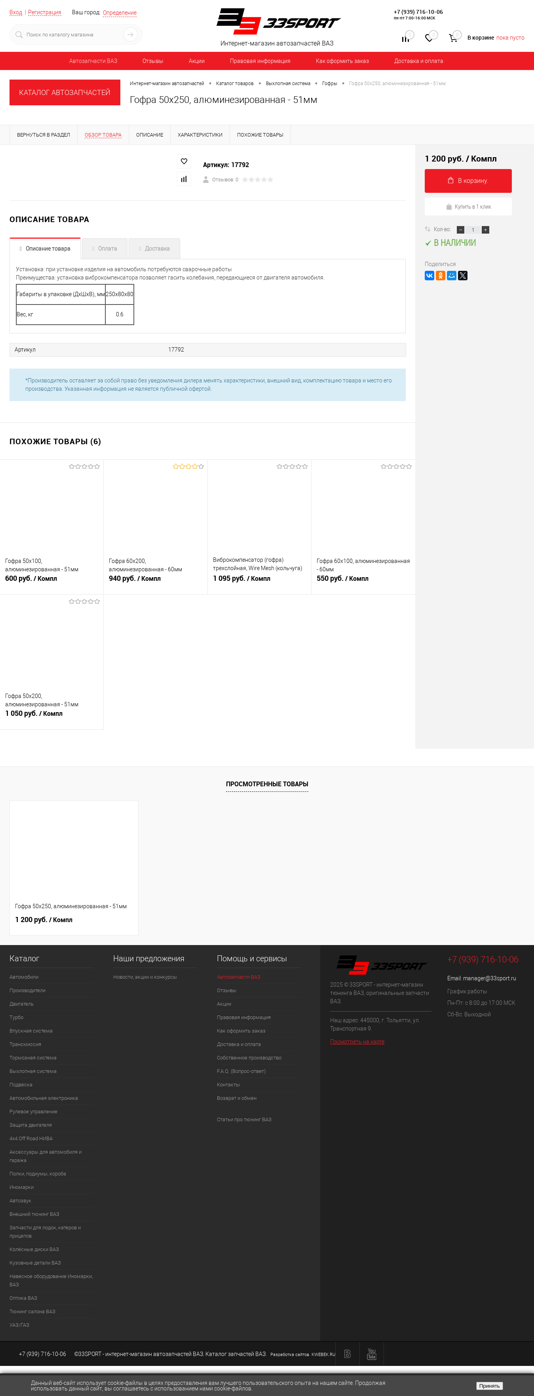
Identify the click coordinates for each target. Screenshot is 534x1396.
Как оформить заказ (342, 61)
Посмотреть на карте (357, 1041)
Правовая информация (260, 61)
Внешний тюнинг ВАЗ (34, 1214)
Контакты (228, 1085)
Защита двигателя (31, 1125)
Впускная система (31, 1031)
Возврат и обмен (237, 1098)
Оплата (107, 248)
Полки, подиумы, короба (38, 1174)
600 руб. (51, 581)
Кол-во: (443, 229)
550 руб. (363, 581)
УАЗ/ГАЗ (19, 1325)
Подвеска (21, 1085)
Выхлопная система (33, 1071)
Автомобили (24, 977)
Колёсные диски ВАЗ (34, 1249)
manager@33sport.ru (489, 978)
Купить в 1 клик (468, 206)
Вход (16, 12)
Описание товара (48, 248)
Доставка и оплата (418, 61)
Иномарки (22, 1187)
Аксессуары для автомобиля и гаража (46, 1156)
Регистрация (44, 12)
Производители (28, 990)
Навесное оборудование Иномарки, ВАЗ (51, 1280)
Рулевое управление (33, 1112)
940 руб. (155, 581)
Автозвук (20, 1201)
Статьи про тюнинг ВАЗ (244, 1119)
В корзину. (468, 180)
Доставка (157, 248)
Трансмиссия (25, 1044)
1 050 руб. (51, 716)
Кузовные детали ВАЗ (35, 1263)
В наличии (450, 242)
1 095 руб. (259, 581)
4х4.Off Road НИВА (31, 1138)
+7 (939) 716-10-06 (418, 11)
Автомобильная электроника (44, 1098)
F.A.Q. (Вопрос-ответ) (241, 1071)
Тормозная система (33, 1058)
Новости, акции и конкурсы (145, 977)
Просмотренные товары (267, 784)
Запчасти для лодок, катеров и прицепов (45, 1232)
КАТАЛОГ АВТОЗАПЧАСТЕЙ (64, 92)
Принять (489, 1386)
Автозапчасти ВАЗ (93, 61)
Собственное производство (249, 1058)
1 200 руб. (43, 919)
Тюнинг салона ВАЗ (32, 1311)
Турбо (16, 1017)
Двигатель (22, 1004)
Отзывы (153, 61)
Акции (197, 61)
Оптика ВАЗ (23, 1298)
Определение (120, 13)
